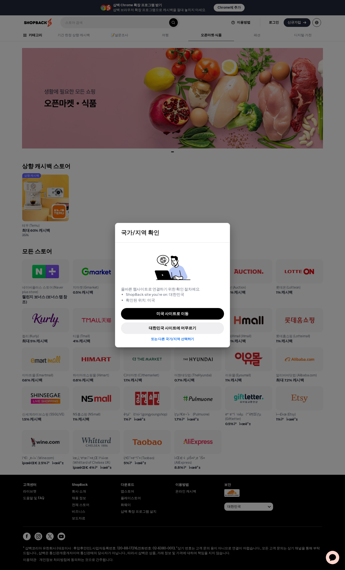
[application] (332, 557)
